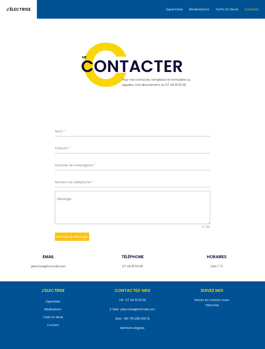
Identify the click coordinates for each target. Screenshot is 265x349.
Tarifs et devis (53, 316)
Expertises (53, 301)
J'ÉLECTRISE (18, 9)
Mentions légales (132, 327)
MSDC (151, 344)
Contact (53, 324)
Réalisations (53, 308)
